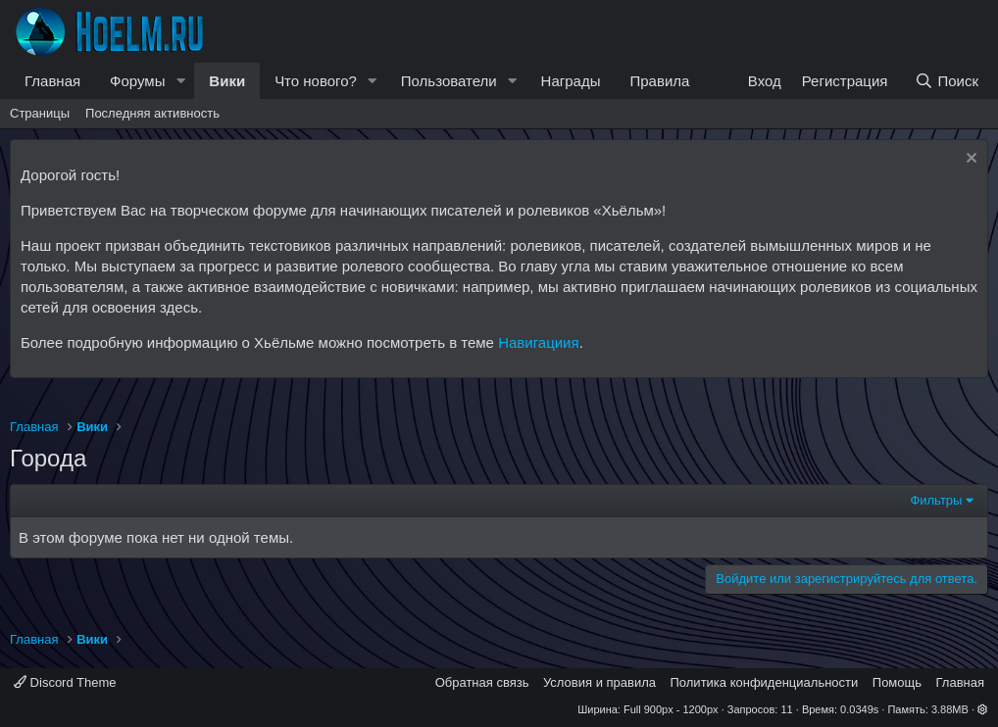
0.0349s (859, 709)
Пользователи (449, 81)
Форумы (137, 81)
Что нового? (315, 81)
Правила (659, 81)
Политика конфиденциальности (765, 682)
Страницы (40, 113)
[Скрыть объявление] (969, 160)
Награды (571, 81)
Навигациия (538, 342)
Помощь (897, 682)
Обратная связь (482, 682)
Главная (52, 81)
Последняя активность (152, 113)
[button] (180, 81)
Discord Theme (65, 682)
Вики (227, 81)
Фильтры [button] (936, 500)
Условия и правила (599, 682)
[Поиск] (946, 81)
